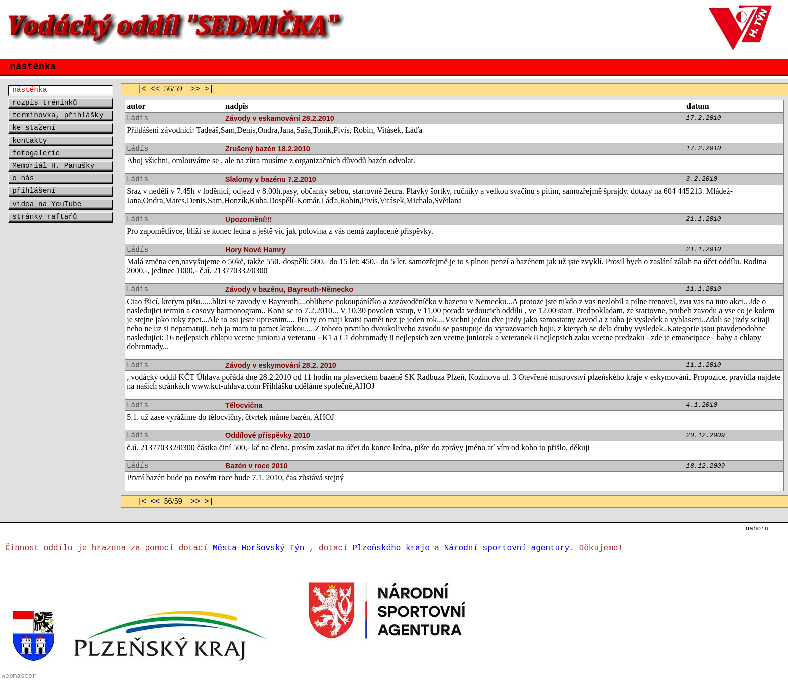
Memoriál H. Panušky (53, 166)
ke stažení (33, 128)
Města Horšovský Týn (258, 548)
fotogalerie (36, 153)
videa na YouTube (46, 204)
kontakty (29, 141)
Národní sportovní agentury (507, 548)
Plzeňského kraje (391, 548)
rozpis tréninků (44, 103)
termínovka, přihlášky (57, 115)
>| (209, 89)
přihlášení (33, 191)
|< (141, 89)
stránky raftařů (44, 217)
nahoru (757, 528)
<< (155, 89)
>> (195, 89)
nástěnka (29, 90)
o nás (23, 178)
